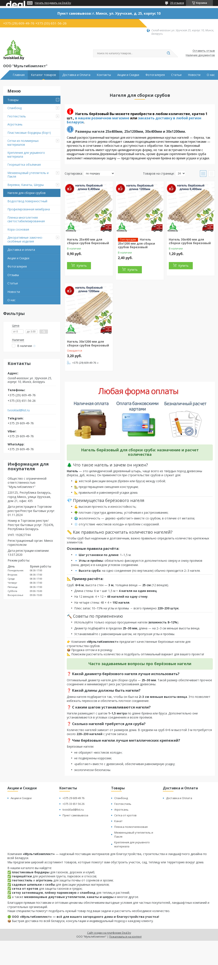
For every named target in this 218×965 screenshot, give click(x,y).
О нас (211, 74)
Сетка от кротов (125, 815)
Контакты (104, 74)
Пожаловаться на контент (125, 936)
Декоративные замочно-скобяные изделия (25, 239)
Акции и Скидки (128, 74)
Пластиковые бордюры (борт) (29, 133)
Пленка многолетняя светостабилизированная (26, 219)
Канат (118, 821)
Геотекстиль (16, 116)
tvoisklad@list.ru (19, 410)
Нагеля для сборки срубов (26, 193)
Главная (19, 74)
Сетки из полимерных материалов (23, 143)
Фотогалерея (155, 74)
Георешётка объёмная (24, 164)
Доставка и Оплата (76, 74)
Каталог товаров (43, 74)
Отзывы (13, 275)
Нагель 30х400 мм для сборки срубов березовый (190, 241)
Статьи (176, 74)
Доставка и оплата (21, 250)
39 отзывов (177, 3)
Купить (82, 266)
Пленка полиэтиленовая (131, 827)
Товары (12, 100)
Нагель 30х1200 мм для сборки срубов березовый (88, 343)
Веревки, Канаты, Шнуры (25, 185)
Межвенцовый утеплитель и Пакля (28, 175)
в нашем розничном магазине (102, 118)
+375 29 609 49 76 (73, 798)
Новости (194, 74)
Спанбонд (14, 108)
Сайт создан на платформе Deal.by (109, 933)
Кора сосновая (18, 229)
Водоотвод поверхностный (27, 201)
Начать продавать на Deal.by (53, 2)
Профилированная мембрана (28, 209)
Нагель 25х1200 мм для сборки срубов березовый (136, 243)
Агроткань (14, 124)
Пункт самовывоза (75, 815)
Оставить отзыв (204, 50)
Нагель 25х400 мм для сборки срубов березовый (88, 241)
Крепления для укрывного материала (26, 154)
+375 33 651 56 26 (73, 804)
